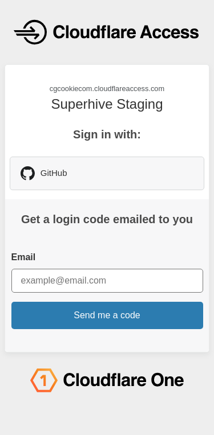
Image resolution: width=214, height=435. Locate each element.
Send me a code (107, 315)
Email (23, 257)
